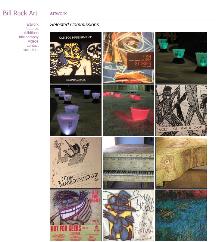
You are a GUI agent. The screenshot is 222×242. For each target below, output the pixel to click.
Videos (33, 41)
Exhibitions (30, 33)
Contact (33, 45)
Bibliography (29, 37)
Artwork (33, 24)
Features (32, 29)
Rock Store (31, 50)
